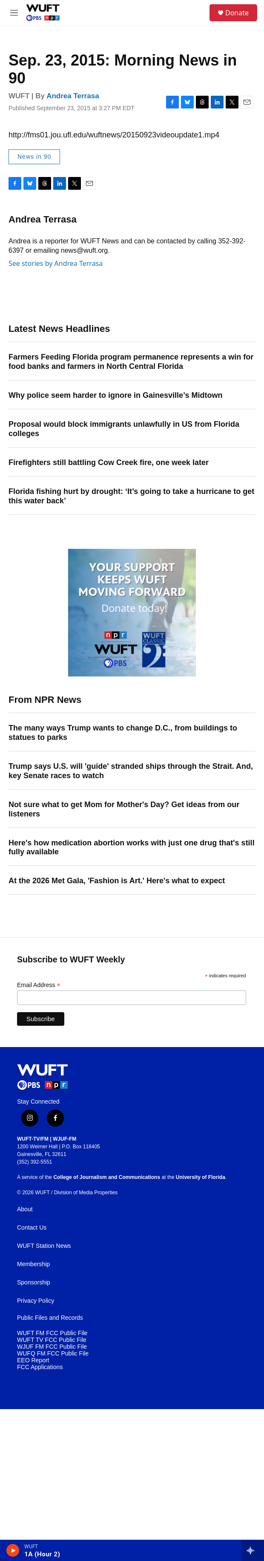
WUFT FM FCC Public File (52, 1333)
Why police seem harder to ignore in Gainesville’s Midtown (115, 395)
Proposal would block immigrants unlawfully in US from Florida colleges (124, 429)
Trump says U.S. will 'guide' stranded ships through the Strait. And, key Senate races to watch (131, 771)
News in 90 (34, 156)
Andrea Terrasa (72, 96)
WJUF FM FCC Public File (52, 1347)
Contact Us (31, 1227)
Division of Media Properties (86, 1193)
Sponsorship (33, 1282)
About (25, 1209)
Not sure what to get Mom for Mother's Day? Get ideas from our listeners (124, 809)
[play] (13, 1550)
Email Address (38, 985)
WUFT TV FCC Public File (51, 1340)
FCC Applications (40, 1367)
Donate (237, 13)
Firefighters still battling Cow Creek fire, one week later (109, 462)
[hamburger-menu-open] (14, 12)
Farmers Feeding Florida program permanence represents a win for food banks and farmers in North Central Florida (131, 362)
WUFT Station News (44, 1246)
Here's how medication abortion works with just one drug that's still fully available (132, 847)
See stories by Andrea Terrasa (56, 263)
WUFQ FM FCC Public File (53, 1353)
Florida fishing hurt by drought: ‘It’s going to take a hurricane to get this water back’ (131, 496)
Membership (33, 1264)
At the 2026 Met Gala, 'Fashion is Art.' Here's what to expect (117, 880)
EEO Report (33, 1360)
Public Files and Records (50, 1318)
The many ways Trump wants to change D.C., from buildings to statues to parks (123, 733)
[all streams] (252, 1550)
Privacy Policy (35, 1301)
